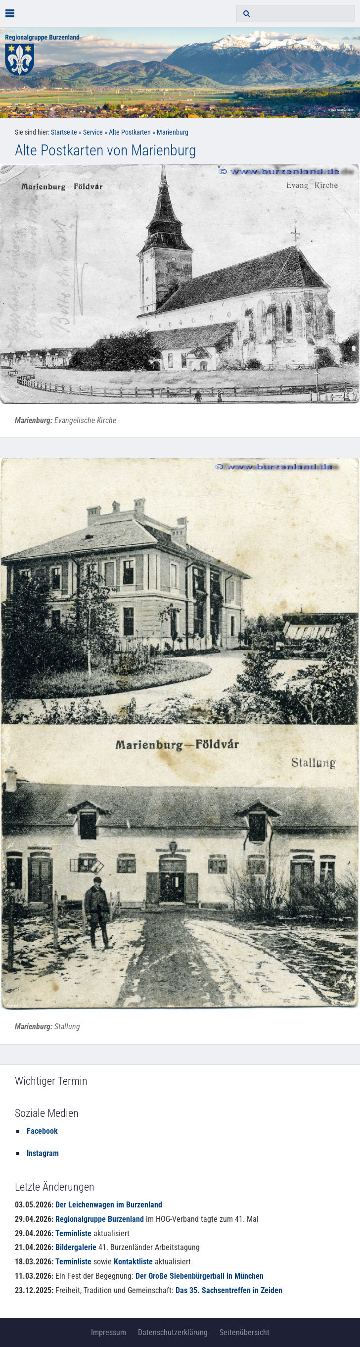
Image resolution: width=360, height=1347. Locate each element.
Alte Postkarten (130, 132)
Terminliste (73, 1233)
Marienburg (172, 132)
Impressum (108, 1332)
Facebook (42, 1131)
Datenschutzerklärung (173, 1332)
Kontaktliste (133, 1261)
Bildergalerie (75, 1247)
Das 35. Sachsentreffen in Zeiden (229, 1290)
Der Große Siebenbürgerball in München (199, 1276)
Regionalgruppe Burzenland (99, 1219)
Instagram (43, 1153)
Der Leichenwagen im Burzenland (108, 1204)
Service (93, 132)
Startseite (64, 132)
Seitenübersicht (245, 1332)
